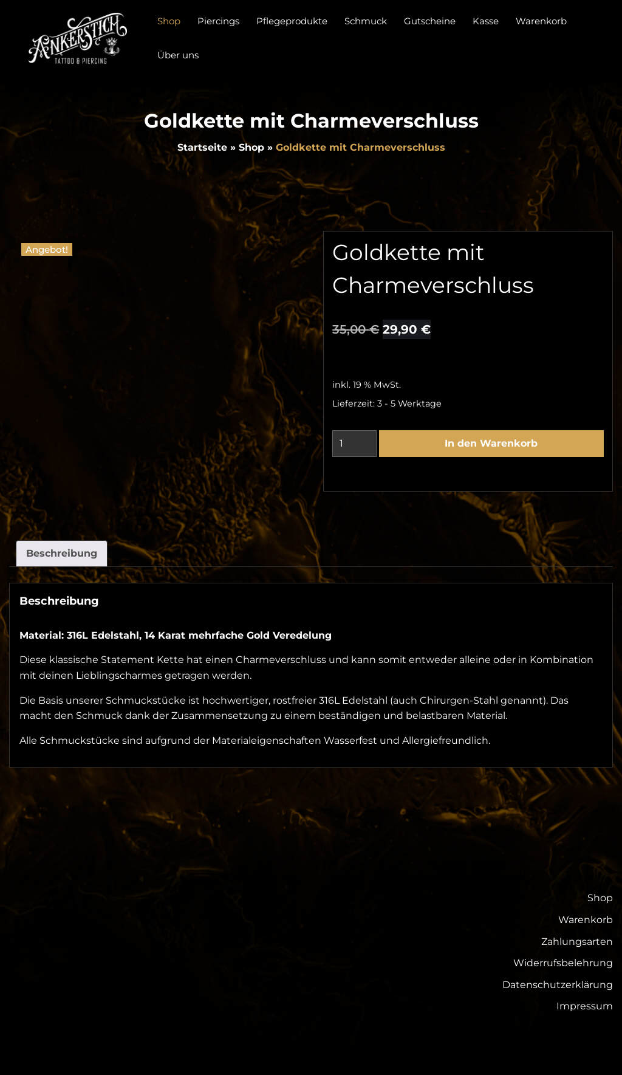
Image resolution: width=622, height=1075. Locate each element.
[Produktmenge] (354, 443)
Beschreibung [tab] (61, 553)
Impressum (584, 1006)
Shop (251, 147)
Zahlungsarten (577, 941)
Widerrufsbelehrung (563, 963)
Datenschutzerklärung (557, 985)
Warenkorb (585, 920)
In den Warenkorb (491, 443)
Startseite (202, 147)
